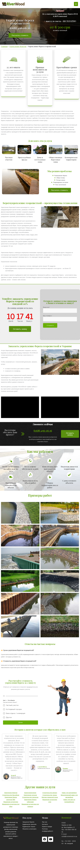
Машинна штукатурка (29, 829)
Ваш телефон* (60, 318)
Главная (4, 46)
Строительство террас (50, 795)
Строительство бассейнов (10, 795)
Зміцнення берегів (28, 822)
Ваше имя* (60, 309)
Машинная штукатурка (10, 802)
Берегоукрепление (30, 792)
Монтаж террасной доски (50, 797)
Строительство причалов (30, 797)
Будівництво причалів (29, 824)
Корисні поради (47, 826)
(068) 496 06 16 (43, 430)
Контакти (45, 824)
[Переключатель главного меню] (76, 4)
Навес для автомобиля (69, 792)
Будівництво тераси (29, 826)
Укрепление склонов (30, 795)
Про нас (44, 822)
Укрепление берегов (17, 46)
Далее (20, 722)
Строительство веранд (49, 792)
